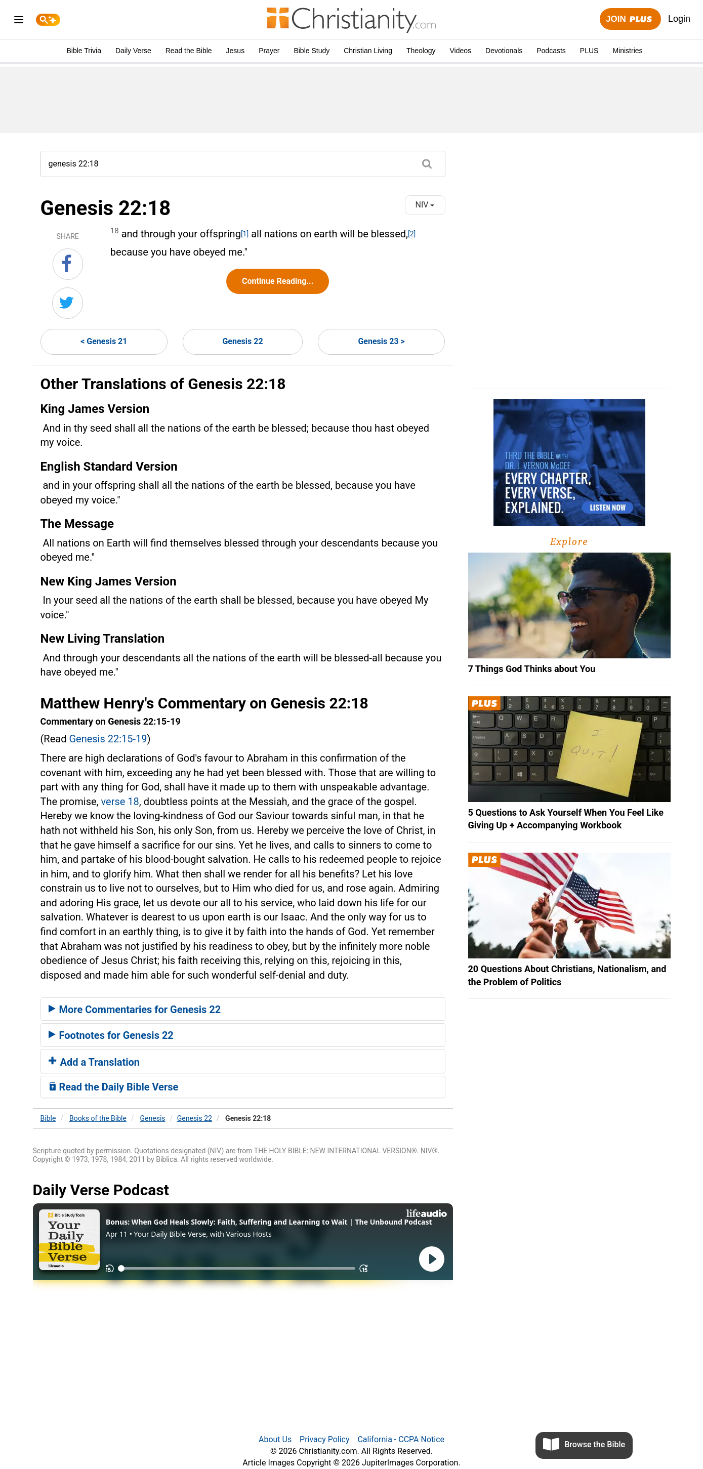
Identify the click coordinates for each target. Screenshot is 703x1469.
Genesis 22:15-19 (108, 739)
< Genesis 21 (103, 341)
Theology (421, 51)
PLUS (589, 51)
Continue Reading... (277, 281)
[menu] (19, 21)
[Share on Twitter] (67, 303)
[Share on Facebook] (68, 264)
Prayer (269, 51)
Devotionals (503, 51)
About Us (275, 1439)
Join (630, 19)
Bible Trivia (83, 51)
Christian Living (368, 51)
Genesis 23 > (381, 341)
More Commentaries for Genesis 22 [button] (135, 1009)
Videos (461, 51)
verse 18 (120, 801)
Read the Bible (189, 51)
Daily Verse (133, 51)
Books (98, 1118)
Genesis (153, 1118)
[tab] (243, 1009)
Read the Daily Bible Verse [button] (114, 1087)
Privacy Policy (325, 1439)
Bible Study (311, 51)
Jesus (235, 51)
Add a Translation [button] (94, 1062)
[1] (245, 234)
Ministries (627, 51)
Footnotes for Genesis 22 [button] (111, 1035)
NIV (425, 204)
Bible (48, 1118)
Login (679, 19)
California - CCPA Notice (400, 1439)
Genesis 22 (242, 341)
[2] (412, 234)
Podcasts (551, 51)
